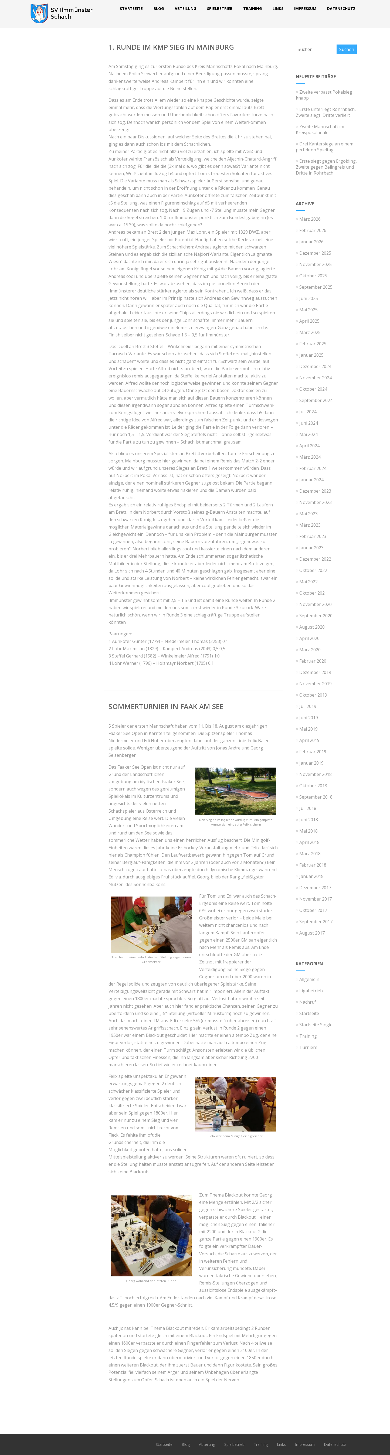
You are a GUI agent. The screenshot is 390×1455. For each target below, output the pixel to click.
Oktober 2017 (313, 910)
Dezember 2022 (315, 559)
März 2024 (310, 457)
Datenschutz (341, 8)
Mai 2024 (308, 434)
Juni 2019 (308, 718)
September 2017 (316, 922)
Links (278, 8)
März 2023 (310, 525)
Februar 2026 (312, 230)
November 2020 (315, 604)
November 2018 (315, 774)
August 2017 (312, 933)
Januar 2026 (311, 242)
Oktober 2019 (313, 695)
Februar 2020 (312, 661)
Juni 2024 (308, 423)
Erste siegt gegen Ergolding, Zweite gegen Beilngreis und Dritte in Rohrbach (326, 167)
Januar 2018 (311, 876)
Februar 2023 (312, 536)
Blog (159, 8)
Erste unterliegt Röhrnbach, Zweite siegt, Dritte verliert (326, 112)
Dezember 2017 (315, 888)
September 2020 (316, 616)
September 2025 (316, 287)
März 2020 (310, 650)
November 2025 (315, 264)
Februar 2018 (312, 865)
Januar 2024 (311, 480)
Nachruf (306, 1002)
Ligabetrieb (309, 991)
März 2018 (310, 854)
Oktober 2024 (313, 389)
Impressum (305, 8)
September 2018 (316, 797)
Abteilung (185, 8)
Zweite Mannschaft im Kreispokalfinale (320, 129)
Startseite (131, 8)
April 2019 (309, 740)
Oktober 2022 (313, 570)
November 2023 (315, 502)
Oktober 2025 (313, 276)
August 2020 (312, 627)
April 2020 (309, 638)
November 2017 (315, 899)
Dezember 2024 (315, 366)
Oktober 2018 (313, 786)
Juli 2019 (307, 706)
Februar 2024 (312, 468)
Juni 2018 (308, 820)
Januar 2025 (311, 355)
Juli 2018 (307, 808)
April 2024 (309, 446)
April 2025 (309, 321)
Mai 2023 (308, 514)
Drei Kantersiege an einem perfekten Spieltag (324, 147)
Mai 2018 (308, 831)
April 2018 (309, 842)
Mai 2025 (308, 310)
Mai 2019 (308, 729)
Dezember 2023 (315, 491)
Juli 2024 (307, 412)
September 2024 (316, 400)
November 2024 (315, 378)
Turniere (306, 1047)
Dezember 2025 (315, 253)
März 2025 (310, 332)
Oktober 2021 (313, 593)
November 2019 (315, 684)
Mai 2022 (308, 582)
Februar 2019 (312, 752)
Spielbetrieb (219, 8)
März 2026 (310, 219)
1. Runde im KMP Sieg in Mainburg (171, 47)
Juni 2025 (308, 298)
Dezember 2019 (315, 672)
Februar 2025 (312, 344)
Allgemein (307, 979)
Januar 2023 (311, 548)
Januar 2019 (311, 763)
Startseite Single (314, 1025)
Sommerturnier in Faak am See (165, 706)
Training (252, 8)
